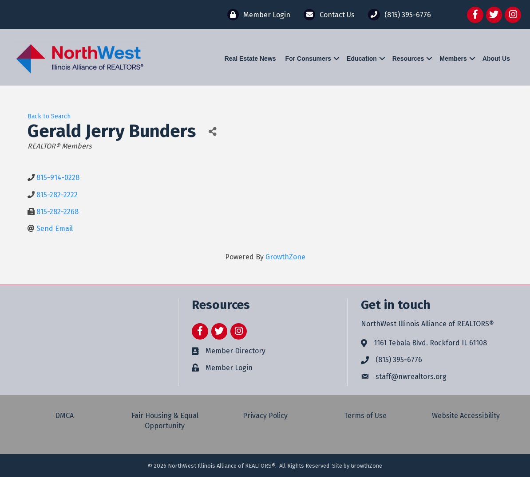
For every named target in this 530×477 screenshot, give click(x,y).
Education (362, 58)
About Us (496, 58)
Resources (408, 58)
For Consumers (308, 58)
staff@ (387, 376)
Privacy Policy (265, 415)
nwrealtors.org (422, 376)
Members (453, 58)
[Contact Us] (327, 14)
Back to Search (49, 116)
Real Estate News (250, 58)
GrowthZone (285, 257)
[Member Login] (256, 14)
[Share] (212, 131)
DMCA (64, 415)
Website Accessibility (466, 415)
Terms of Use (365, 415)
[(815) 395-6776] (397, 14)
